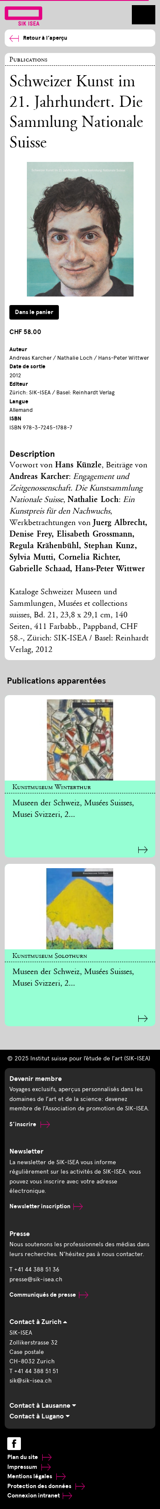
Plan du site (29, 1457)
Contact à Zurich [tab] (38, 1322)
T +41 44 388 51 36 (34, 1269)
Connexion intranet (39, 1495)
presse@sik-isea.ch (35, 1279)
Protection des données (46, 1486)
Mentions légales (36, 1476)
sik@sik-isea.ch (30, 1380)
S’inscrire (29, 1124)
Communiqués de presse (48, 1294)
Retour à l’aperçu (38, 38)
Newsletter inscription (46, 1206)
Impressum (29, 1467)
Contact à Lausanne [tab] (42, 1405)
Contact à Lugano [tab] (39, 1416)
